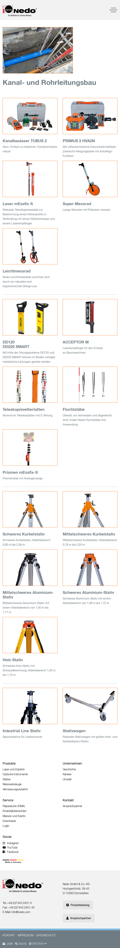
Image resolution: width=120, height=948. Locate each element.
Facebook (11, 851)
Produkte (9, 763)
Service (8, 800)
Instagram (11, 843)
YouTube (10, 847)
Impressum (26, 935)
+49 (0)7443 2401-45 (21, 907)
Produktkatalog (77, 905)
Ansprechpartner (78, 918)
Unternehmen (72, 763)
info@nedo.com (20, 912)
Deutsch (38, 943)
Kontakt (68, 800)
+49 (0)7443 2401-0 (19, 902)
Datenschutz (46, 935)
